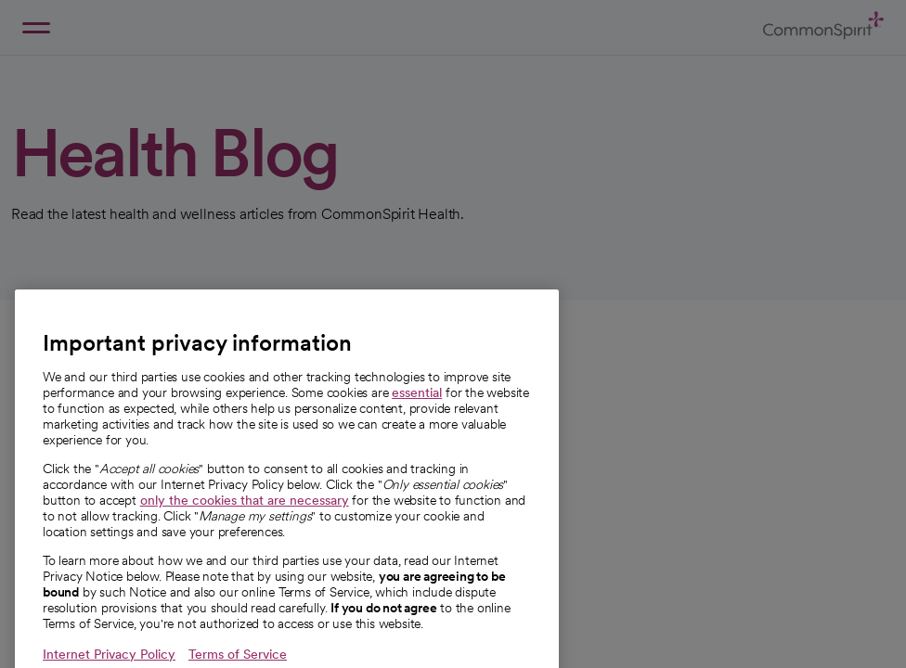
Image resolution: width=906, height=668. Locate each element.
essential (417, 411)
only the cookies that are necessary (244, 518)
